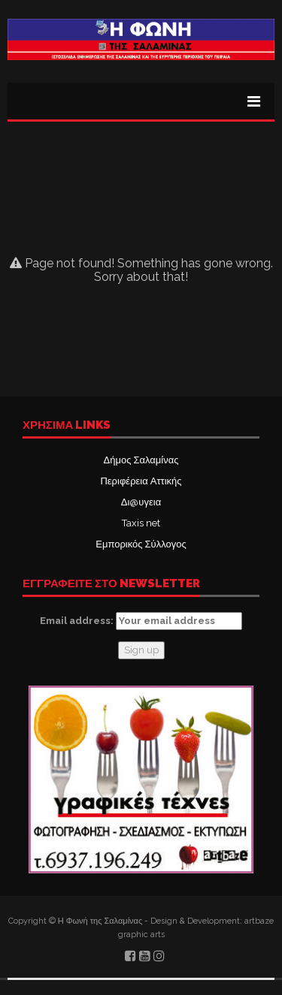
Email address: (141, 621)
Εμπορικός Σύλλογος (141, 544)
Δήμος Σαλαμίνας (141, 460)
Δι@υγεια (141, 502)
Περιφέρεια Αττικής (140, 481)
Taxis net (141, 523)
